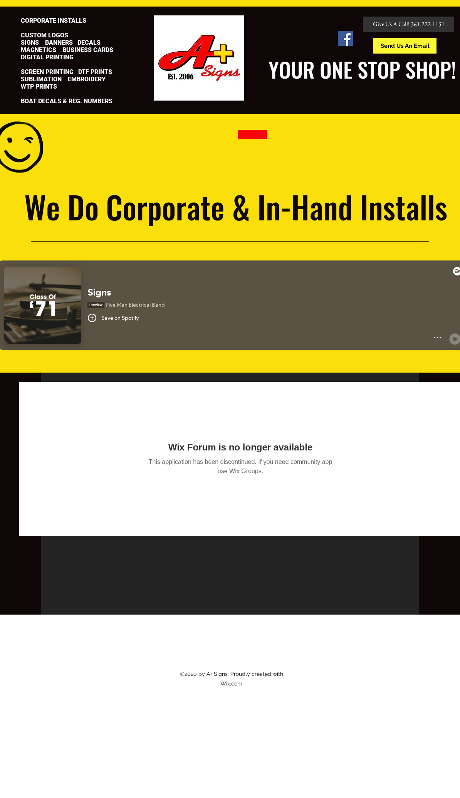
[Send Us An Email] (404, 46)
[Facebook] (345, 38)
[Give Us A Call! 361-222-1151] (408, 24)
